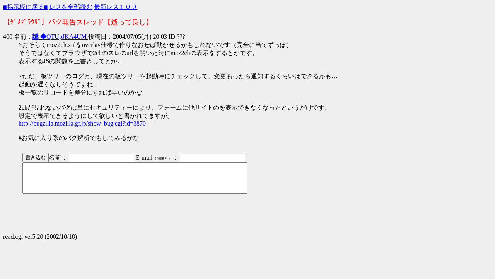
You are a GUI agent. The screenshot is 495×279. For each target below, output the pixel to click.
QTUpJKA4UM (60, 36)
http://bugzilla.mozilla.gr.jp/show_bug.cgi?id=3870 (82, 123)
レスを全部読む (70, 6)
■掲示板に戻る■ (25, 6)
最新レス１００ (115, 6)
